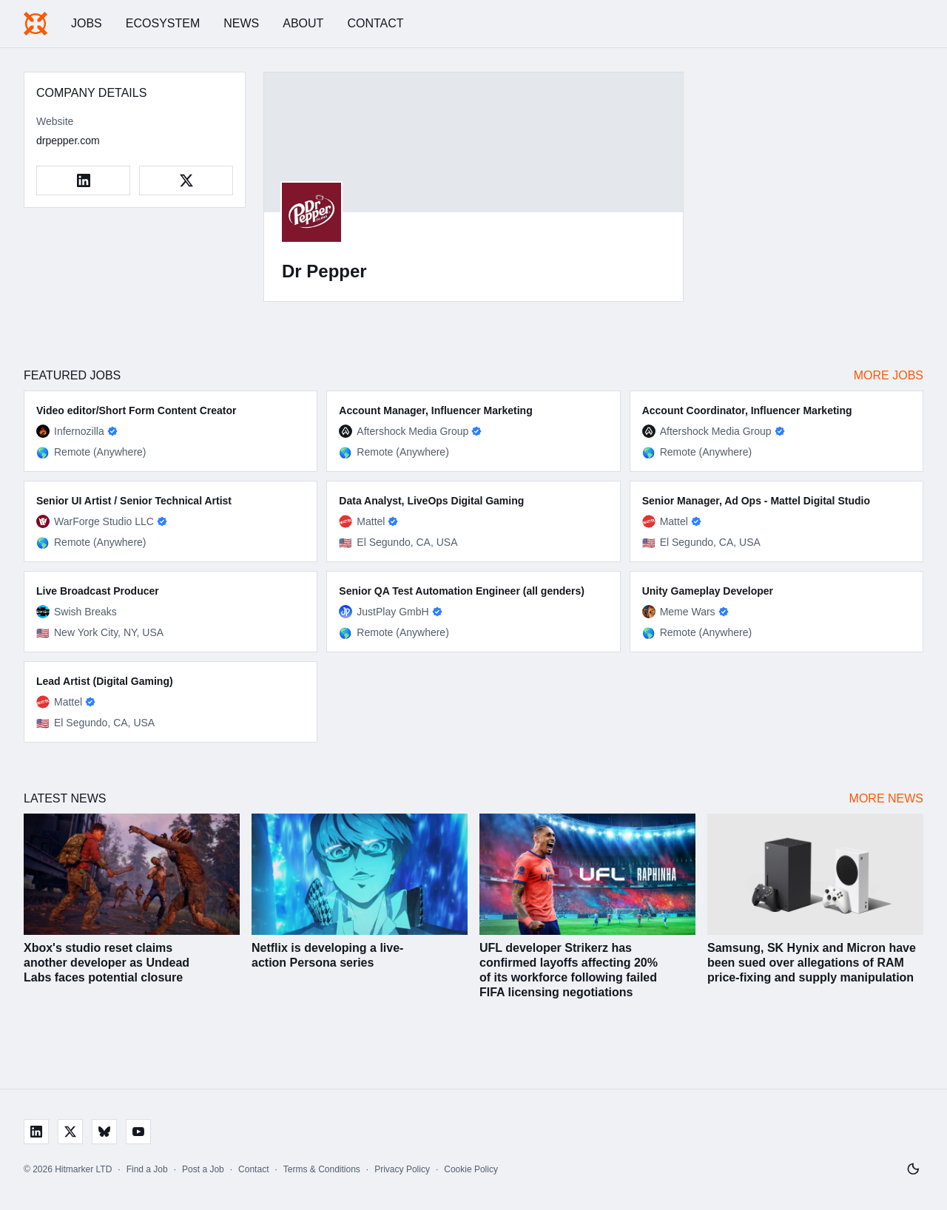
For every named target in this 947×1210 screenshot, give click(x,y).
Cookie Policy (471, 1169)
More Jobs (888, 375)
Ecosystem (163, 23)
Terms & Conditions (321, 1169)
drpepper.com (68, 140)
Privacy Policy (402, 1169)
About (303, 23)
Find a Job (147, 1169)
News (241, 23)
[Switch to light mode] (913, 1169)
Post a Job (203, 1169)
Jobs (86, 23)
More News (886, 798)
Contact (375, 23)
